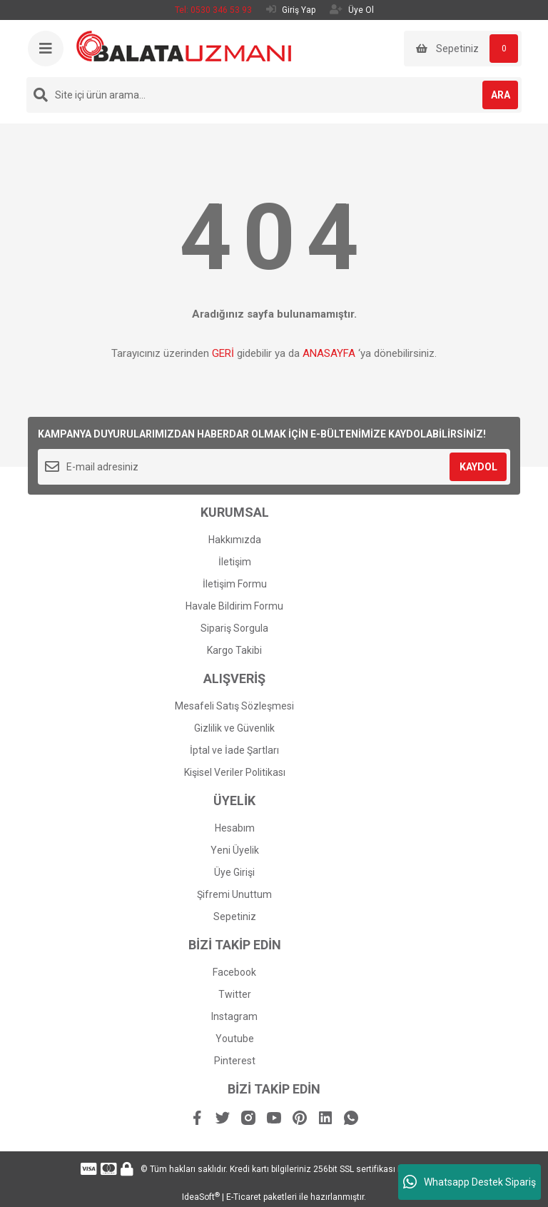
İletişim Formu (235, 584)
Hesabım (235, 828)
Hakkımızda (234, 539)
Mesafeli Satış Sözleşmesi (234, 706)
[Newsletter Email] (274, 467)
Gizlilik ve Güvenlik (234, 728)
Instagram (234, 1016)
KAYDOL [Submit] (478, 467)
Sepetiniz (234, 916)
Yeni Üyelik (234, 850)
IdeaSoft (201, 1197)
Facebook (234, 972)
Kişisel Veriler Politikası (234, 772)
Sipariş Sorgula (234, 628)
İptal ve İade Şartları (234, 750)
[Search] (274, 95)
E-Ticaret (243, 1197)
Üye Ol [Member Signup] (352, 9)
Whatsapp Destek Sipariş (469, 1182)
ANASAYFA (329, 353)
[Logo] (183, 46)
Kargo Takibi (234, 650)
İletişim (234, 561)
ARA (500, 95)
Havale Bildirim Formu (234, 606)
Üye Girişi (234, 872)
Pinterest (234, 1060)
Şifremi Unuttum (234, 894)
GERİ (223, 353)
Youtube (234, 1038)
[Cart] (463, 48)
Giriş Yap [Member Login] (290, 9)
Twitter (234, 994)
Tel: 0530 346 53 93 (213, 10)
